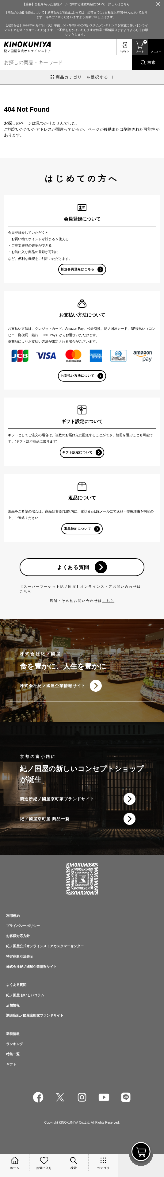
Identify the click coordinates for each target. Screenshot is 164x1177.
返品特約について (77, 528)
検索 (151, 62)
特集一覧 (13, 1054)
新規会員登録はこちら (77, 269)
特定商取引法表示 (19, 956)
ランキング (14, 1044)
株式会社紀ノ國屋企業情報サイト (53, 685)
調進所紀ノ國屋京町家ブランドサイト (57, 799)
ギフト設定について (77, 452)
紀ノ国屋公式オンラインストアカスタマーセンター (45, 946)
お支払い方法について (77, 375)
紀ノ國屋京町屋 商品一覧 (45, 819)
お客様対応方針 (18, 936)
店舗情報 (13, 1005)
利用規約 (13, 915)
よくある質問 (73, 567)
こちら (108, 600)
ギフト (11, 1064)
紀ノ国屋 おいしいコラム (25, 995)
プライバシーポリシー (23, 926)
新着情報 (13, 1034)
